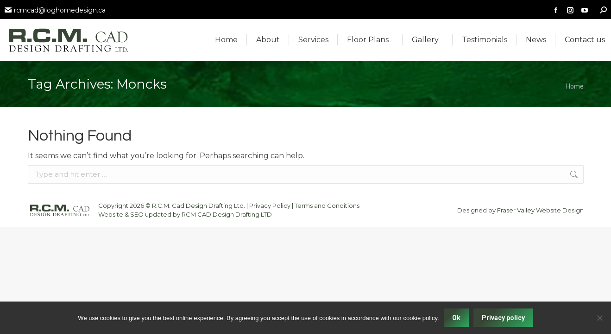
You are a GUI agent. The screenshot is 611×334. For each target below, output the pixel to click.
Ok (456, 317)
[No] (599, 317)
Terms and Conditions (327, 205)
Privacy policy (503, 317)
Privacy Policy (269, 205)
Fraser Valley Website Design (540, 210)
